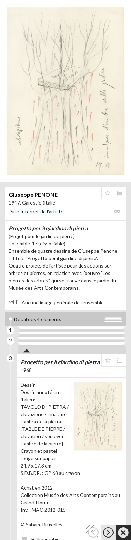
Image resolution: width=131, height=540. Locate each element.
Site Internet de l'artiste (37, 211)
